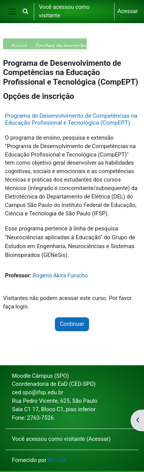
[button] (25, 11)
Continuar (72, 323)
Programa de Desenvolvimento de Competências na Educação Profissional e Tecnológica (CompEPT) (71, 119)
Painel (19, 45)
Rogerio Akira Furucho (60, 275)
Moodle (57, 460)
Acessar (128, 11)
